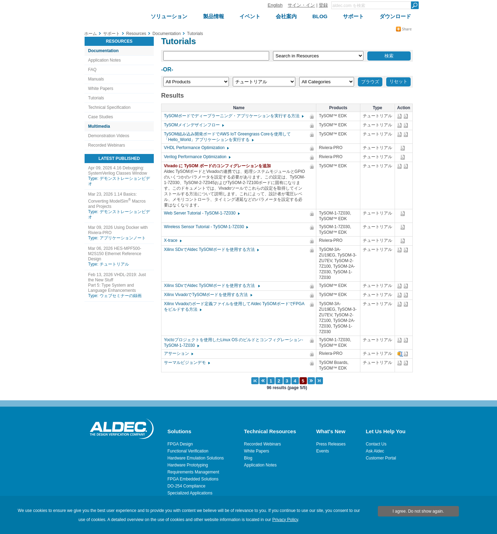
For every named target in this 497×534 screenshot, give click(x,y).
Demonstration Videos (108, 135)
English (275, 5)
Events (322, 451)
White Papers (100, 88)
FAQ (92, 69)
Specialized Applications (190, 493)
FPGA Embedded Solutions (192, 479)
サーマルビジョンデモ (186, 362)
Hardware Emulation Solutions (195, 458)
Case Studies (100, 116)
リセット (398, 81)
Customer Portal (381, 458)
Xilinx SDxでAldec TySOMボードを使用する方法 (211, 249)
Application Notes (104, 60)
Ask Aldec (375, 451)
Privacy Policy (285, 519)
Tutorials (96, 98)
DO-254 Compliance (186, 486)
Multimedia (99, 126)
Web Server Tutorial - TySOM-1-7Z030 (201, 213)
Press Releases (331, 444)
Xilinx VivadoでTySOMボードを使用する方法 (208, 294)
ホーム (90, 33)
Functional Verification (187, 451)
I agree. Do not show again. (418, 511)
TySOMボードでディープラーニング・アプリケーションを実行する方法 (233, 115)
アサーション (178, 353)
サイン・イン (301, 5)
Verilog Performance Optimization (197, 156)
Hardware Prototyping (187, 465)
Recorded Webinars (106, 145)
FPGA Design (180, 444)
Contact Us (376, 444)
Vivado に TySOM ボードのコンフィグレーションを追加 (219, 165)
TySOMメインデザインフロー (193, 124)
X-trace (172, 240)
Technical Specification (109, 107)
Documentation (103, 50)
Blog (248, 458)
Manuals (96, 79)
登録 (323, 5)
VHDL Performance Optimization (196, 147)
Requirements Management (193, 472)
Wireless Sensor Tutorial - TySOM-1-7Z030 (205, 226)
